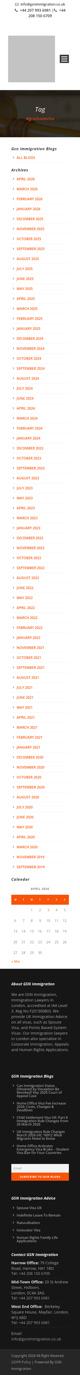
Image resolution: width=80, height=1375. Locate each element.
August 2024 (28, 378)
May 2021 (25, 707)
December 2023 (30, 448)
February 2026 (29, 199)
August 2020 (28, 797)
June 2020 (25, 817)
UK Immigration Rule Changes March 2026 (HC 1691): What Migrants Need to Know (41, 1135)
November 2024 (30, 348)
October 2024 (29, 358)
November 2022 (30, 548)
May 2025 (25, 288)
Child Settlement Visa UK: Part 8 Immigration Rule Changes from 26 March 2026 (42, 1121)
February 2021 (29, 737)
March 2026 (27, 189)
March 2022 (27, 617)
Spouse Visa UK (29, 1208)
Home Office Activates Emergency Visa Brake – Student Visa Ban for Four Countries (43, 1149)
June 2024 (25, 398)
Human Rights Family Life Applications (37, 1239)
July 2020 (25, 807)
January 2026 (28, 209)
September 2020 (31, 787)
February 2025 (29, 318)
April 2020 (26, 837)
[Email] (40, 1168)
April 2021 (26, 717)
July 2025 (25, 268)
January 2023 (28, 528)
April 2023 (26, 508)
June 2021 (25, 697)
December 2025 (30, 219)
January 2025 (28, 328)
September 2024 (31, 368)
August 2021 (28, 677)
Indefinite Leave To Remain (39, 1215)
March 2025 (27, 308)
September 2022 (31, 568)
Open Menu (64, 59)
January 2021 (28, 747)
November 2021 (30, 647)
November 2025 (30, 229)
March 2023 (27, 518)
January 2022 (28, 637)
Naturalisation (28, 1222)
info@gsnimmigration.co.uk (42, 4)
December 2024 (30, 338)
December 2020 (30, 757)
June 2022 (25, 587)
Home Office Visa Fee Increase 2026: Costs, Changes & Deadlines (41, 1106)
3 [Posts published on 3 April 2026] (48, 910)
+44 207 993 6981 (35, 10)
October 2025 (29, 239)
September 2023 (31, 468)
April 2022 (26, 607)
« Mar (15, 961)
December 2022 (30, 538)
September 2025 (31, 248)
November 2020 (30, 767)
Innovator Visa (28, 1230)
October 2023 (29, 458)
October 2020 (29, 777)
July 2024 (25, 388)
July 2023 (25, 488)
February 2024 (29, 428)
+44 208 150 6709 (34, 1273)
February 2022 (29, 627)
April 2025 (26, 298)
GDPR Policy (21, 1362)
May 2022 (25, 597)
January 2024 (28, 438)
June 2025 (25, 278)
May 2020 (25, 827)
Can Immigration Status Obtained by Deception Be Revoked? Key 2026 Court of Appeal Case (39, 1090)
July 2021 (25, 687)
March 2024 (27, 418)
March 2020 (27, 847)
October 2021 (29, 657)
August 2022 (28, 577)
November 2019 (30, 857)
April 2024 (26, 408)
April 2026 (26, 179)
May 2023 (25, 498)
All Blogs (26, 157)
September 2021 (31, 667)
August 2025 (28, 258)
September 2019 (31, 867)
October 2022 (29, 558)
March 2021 (27, 727)
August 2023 (28, 478)
